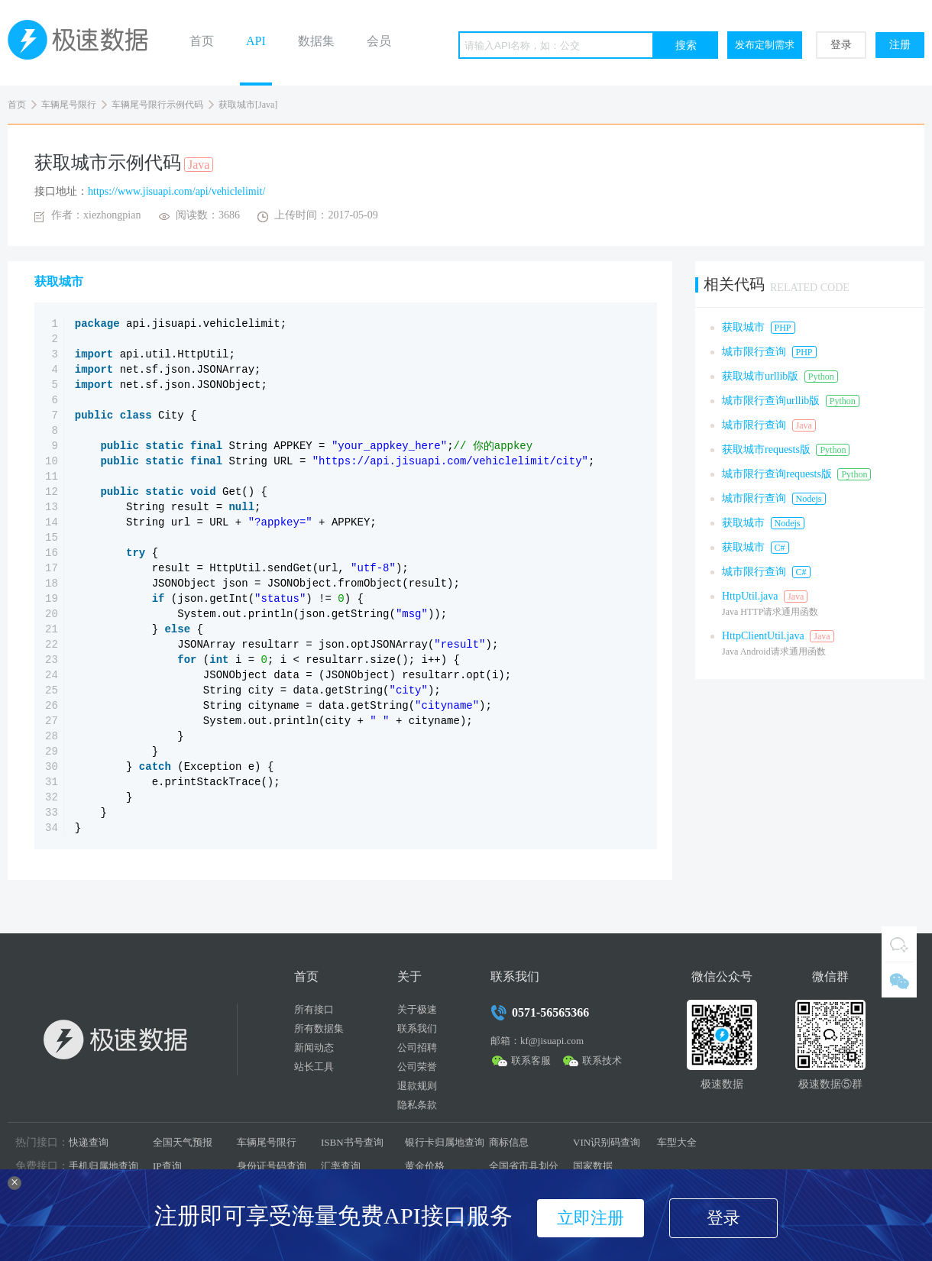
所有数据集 (319, 1028)
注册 (900, 44)
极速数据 (84, 43)
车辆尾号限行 (68, 104)
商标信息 (509, 1142)
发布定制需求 (764, 44)
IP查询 (167, 1166)
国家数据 (593, 1166)
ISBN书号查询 (352, 1142)
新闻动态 (314, 1047)
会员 (379, 40)
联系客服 (531, 1060)
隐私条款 (417, 1105)
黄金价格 (425, 1166)
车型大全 (677, 1142)
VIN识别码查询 (606, 1142)
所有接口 (314, 1009)
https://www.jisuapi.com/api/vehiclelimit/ (176, 191)
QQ (899, 944)
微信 (899, 979)
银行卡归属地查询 (444, 1142)
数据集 (316, 40)
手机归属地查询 (103, 1166)
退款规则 (417, 1085)
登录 (841, 44)
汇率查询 (341, 1166)
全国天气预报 (182, 1142)
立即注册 (590, 1217)
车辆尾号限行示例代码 (157, 104)
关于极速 (417, 1009)
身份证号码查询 (271, 1166)
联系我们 (417, 1028)
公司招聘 (417, 1047)
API (256, 40)
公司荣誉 (417, 1066)
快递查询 (88, 1142)
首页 (201, 40)
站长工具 (314, 1066)
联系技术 (602, 1060)
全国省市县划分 (523, 1166)
